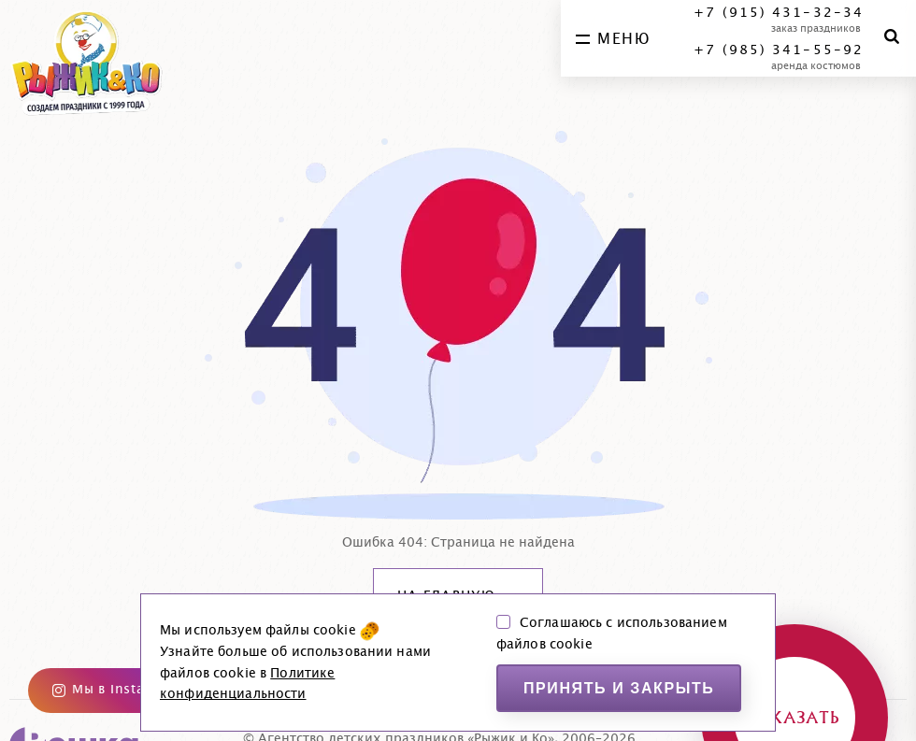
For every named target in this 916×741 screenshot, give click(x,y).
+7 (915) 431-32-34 (779, 13)
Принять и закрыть (619, 688)
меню (613, 39)
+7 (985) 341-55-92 (779, 50)
